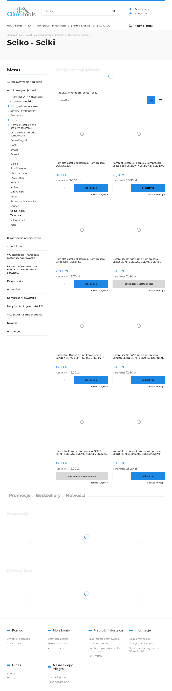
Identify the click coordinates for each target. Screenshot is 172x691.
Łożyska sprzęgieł (20, 101)
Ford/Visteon (18, 168)
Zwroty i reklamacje (18, 638)
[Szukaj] (114, 11)
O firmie (12, 678)
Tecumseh (16, 215)
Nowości (12, 323)
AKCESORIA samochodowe (24, 314)
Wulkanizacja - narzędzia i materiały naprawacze (23, 256)
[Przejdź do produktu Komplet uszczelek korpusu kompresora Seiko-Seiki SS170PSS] (82, 230)
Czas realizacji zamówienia (104, 638)
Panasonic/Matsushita (23, 201)
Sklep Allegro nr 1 (58, 677)
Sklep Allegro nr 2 (58, 681)
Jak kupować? (15, 643)
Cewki (13, 120)
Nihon (13, 196)
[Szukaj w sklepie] (76, 11)
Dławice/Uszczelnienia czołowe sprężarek (23, 126)
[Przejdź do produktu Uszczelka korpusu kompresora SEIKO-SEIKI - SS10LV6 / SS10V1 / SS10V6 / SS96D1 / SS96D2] (82, 422)
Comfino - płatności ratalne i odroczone (105, 650)
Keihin (14, 187)
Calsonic (15, 154)
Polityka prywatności (141, 643)
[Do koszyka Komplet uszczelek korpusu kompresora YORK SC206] (91, 188)
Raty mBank (96, 655)
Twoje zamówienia (59, 643)
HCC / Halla (17, 177)
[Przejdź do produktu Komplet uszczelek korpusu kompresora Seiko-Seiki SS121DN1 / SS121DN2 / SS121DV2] (139, 133)
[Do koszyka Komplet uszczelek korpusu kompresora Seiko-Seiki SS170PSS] (91, 284)
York (13, 224)
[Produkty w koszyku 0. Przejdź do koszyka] (144, 25)
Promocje (13, 331)
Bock (13, 145)
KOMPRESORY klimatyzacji (26, 96)
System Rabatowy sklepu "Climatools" (144, 650)
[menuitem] (10, 26)
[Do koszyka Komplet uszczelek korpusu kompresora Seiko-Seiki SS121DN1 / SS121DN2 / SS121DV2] (148, 188)
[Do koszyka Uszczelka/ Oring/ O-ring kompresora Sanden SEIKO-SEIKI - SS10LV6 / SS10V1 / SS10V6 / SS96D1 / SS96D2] (91, 380)
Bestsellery (48, 495)
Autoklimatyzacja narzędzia (24, 81)
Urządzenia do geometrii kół (25, 306)
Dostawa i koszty (99, 643)
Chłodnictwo (15, 246)
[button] (99, 194)
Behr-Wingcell (19, 140)
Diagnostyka (15, 281)
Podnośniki (14, 289)
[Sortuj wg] (80, 100)
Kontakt (11, 673)
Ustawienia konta (58, 638)
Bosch (14, 149)
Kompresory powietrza (21, 297)
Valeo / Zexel (17, 220)
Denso (14, 163)
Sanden (14, 206)
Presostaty (16, 115)
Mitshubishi (17, 191)
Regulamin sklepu (139, 638)
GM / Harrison (18, 173)
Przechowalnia (56, 648)
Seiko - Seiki (17, 210)
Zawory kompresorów (23, 110)
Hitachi (14, 182)
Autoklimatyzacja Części (22, 90)
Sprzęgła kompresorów (24, 106)
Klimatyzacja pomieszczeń (24, 238)
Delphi (14, 159)
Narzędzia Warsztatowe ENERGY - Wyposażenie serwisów (22, 269)
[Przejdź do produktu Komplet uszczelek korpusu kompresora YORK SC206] (82, 133)
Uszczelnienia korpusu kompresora (23, 134)
